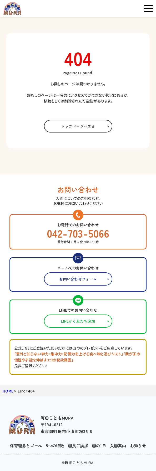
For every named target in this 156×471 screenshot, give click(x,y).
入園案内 (118, 445)
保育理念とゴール (26, 445)
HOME (8, 391)
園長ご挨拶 (78, 445)
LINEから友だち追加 (78, 321)
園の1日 (99, 445)
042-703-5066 (78, 233)
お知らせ (138, 445)
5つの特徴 (55, 445)
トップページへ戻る (78, 126)
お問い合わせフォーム (78, 279)
